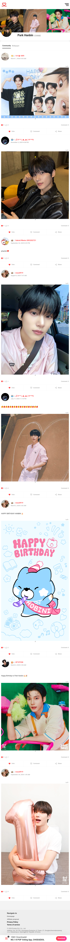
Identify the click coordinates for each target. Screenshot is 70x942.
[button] (35, 118)
